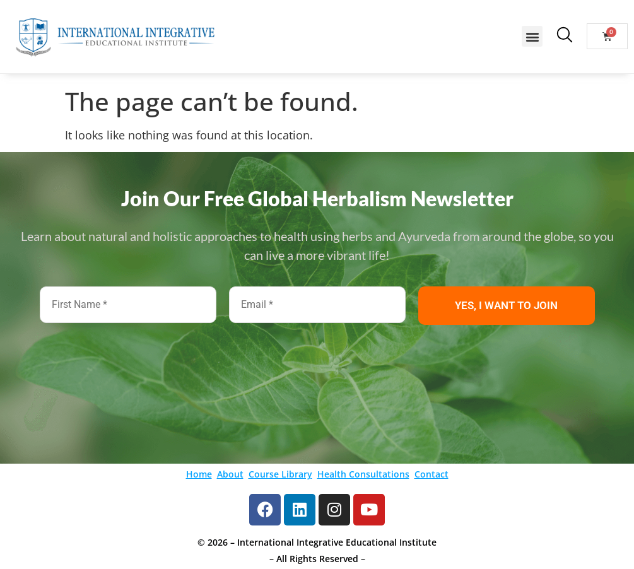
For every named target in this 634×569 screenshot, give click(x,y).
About (230, 474)
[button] (532, 36)
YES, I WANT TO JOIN (506, 305)
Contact (431, 474)
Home (199, 474)
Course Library (280, 474)
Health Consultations (363, 474)
